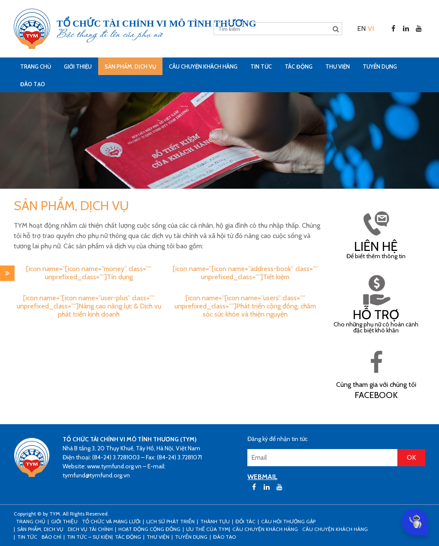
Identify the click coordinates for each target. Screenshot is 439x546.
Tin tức (261, 66)
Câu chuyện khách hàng (335, 529)
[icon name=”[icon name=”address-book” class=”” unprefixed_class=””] (245, 273)
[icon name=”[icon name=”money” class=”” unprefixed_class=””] (88, 273)
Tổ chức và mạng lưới (111, 521)
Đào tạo (32, 84)
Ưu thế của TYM (207, 529)
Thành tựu (215, 521)
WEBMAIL (262, 477)
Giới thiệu (78, 66)
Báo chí (51, 537)
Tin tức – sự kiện (89, 537)
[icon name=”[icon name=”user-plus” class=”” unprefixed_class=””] (89, 306)
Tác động (299, 66)
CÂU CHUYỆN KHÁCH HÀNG (203, 66)
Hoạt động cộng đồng (149, 529)
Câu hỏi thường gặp (288, 521)
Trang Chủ (35, 66)
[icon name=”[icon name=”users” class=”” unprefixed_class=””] (245, 306)
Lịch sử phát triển (170, 521)
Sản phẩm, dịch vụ (130, 66)
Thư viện (337, 66)
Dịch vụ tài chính (90, 529)
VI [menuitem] (371, 28)
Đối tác (245, 521)
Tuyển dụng (380, 66)
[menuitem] (361, 28)
